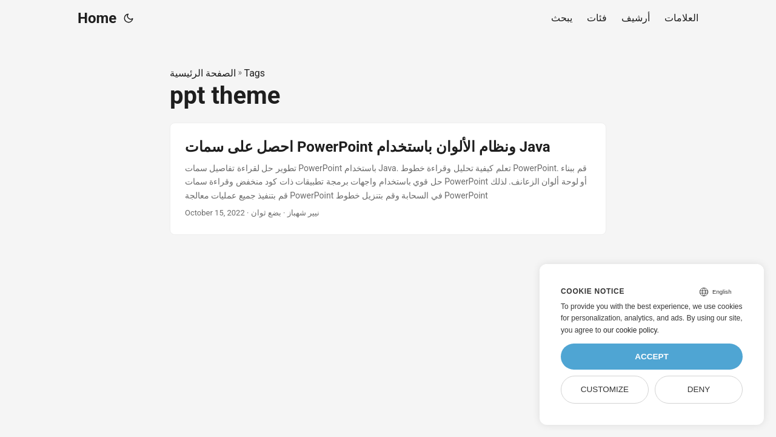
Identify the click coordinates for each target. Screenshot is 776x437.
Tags (254, 73)
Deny (699, 389)
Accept (652, 356)
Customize (605, 389)
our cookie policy (630, 330)
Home (97, 18)
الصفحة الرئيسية (203, 73)
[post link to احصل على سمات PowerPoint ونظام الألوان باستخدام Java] (388, 178)
